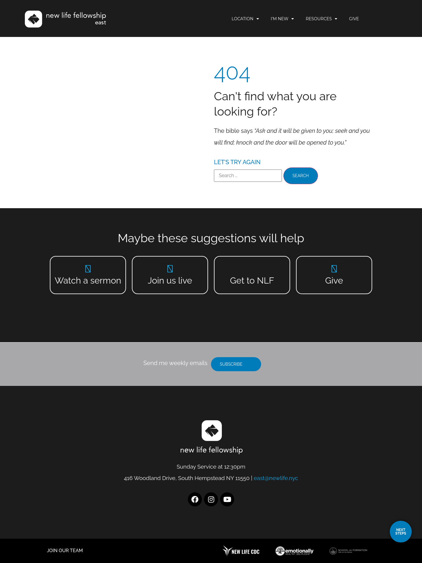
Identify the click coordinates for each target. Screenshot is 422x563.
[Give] (334, 269)
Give (377, 19)
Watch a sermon (88, 280)
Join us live (170, 280)
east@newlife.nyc (276, 478)
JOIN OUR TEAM (65, 550)
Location (267, 19)
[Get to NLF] (252, 269)
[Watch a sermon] (88, 269)
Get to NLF (252, 280)
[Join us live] (170, 269)
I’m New (304, 19)
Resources (344, 19)
